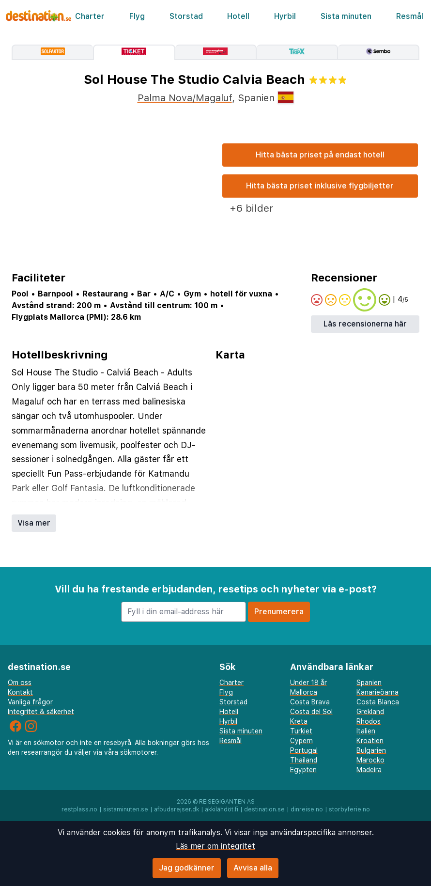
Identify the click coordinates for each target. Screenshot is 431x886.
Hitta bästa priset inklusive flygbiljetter (320, 185)
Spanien (369, 682)
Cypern (301, 741)
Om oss (19, 682)
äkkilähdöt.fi (221, 809)
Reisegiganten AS (227, 801)
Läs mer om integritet (215, 846)
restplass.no (79, 809)
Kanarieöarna (377, 692)
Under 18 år (308, 682)
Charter (90, 16)
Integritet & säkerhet (41, 711)
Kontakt (20, 692)
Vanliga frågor (30, 702)
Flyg (137, 16)
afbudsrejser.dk (176, 809)
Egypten (303, 770)
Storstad (186, 16)
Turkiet (301, 731)
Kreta (299, 721)
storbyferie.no (349, 809)
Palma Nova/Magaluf (185, 98)
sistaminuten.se (125, 809)
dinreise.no (307, 809)
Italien (365, 731)
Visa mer (33, 523)
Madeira (369, 770)
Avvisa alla (252, 867)
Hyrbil (285, 16)
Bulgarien (371, 750)
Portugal (304, 750)
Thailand (303, 760)
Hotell (238, 16)
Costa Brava (310, 702)
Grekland (370, 711)
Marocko (370, 760)
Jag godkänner (187, 867)
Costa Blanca (377, 702)
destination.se (264, 809)
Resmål (409, 16)
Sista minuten (346, 16)
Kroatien (370, 741)
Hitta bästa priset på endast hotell (320, 154)
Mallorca (303, 692)
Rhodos (368, 721)
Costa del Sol (311, 711)
